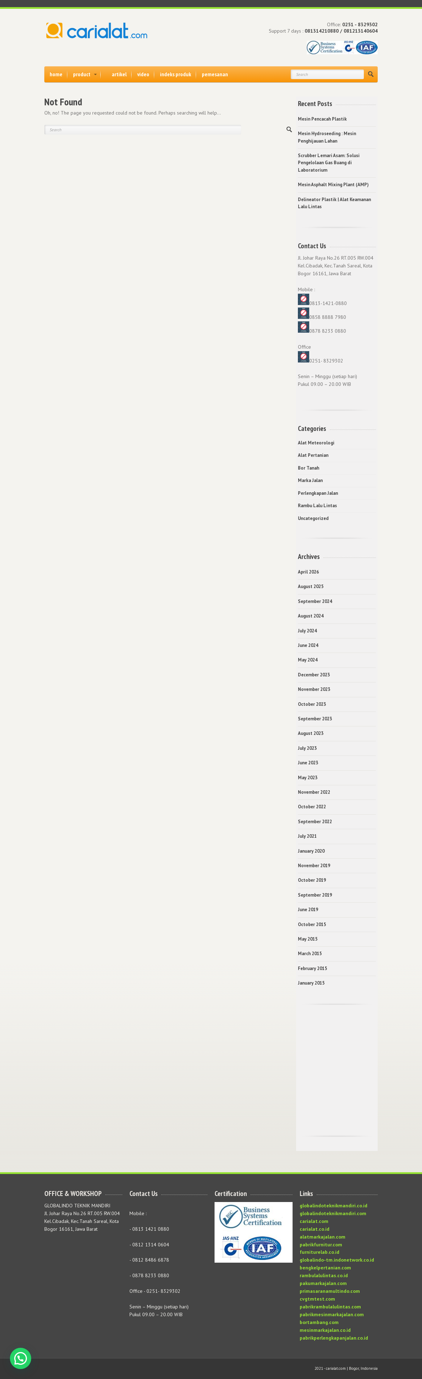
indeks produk (175, 74)
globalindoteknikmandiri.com (333, 1213)
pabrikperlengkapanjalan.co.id (334, 1338)
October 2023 (312, 704)
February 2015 (312, 968)
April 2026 (308, 572)
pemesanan (215, 74)
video (143, 74)
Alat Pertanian (313, 455)
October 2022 (312, 807)
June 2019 (308, 910)
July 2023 (307, 748)
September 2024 (315, 601)
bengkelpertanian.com (325, 1267)
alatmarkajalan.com (322, 1237)
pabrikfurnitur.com (321, 1244)
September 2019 (315, 895)
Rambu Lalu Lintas (317, 506)
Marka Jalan (310, 480)
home (56, 74)
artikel (119, 74)
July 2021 (307, 836)
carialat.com (314, 1221)
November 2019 (314, 866)
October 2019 (312, 880)
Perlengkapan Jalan (318, 493)
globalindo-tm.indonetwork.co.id (337, 1260)
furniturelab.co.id (319, 1252)
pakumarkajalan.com (323, 1283)
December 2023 (314, 675)
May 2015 (307, 939)
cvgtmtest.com (317, 1299)
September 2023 (315, 719)
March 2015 (310, 954)
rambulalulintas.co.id (324, 1275)
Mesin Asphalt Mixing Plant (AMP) (333, 185)
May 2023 (307, 778)
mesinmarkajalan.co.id (325, 1330)
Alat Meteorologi (316, 443)
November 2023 (314, 689)
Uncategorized (313, 518)
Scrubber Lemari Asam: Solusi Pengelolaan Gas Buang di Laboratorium (329, 163)
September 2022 (315, 822)
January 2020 (311, 851)
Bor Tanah (308, 468)
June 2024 (308, 645)
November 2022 (314, 792)
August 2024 (310, 616)
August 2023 (310, 733)
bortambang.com (319, 1322)
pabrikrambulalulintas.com (330, 1306)
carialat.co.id (314, 1229)
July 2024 (307, 631)
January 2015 (311, 983)
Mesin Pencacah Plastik (322, 119)
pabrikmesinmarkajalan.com (332, 1314)
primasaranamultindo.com (330, 1291)
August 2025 (310, 586)
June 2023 (308, 763)
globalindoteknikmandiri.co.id (333, 1205)
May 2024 (307, 660)
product (81, 74)
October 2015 (312, 924)
